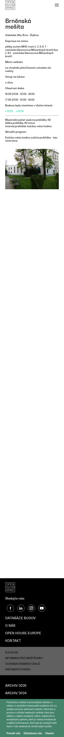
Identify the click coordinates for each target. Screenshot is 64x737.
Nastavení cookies (17, 669)
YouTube (41, 608)
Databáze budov (20, 618)
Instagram (31, 608)
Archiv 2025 (15, 686)
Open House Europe (23, 633)
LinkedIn (20, 608)
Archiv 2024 (16, 693)
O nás (10, 626)
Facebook (10, 608)
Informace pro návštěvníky (24, 658)
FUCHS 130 (11, 652)
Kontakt (13, 641)
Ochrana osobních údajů (22, 663)
